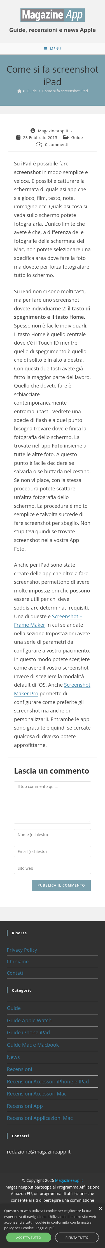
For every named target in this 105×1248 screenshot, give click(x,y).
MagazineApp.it (53, 130)
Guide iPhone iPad (28, 1032)
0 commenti (57, 144)
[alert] (52, 1226)
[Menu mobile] (52, 48)
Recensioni (19, 1069)
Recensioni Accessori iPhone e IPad (48, 1081)
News (13, 1057)
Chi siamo (18, 961)
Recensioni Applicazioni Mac (40, 1118)
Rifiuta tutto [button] (77, 1237)
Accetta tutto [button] (28, 1237)
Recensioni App (25, 1105)
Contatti (16, 973)
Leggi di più (45, 1228)
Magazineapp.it (69, 1180)
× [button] (100, 1209)
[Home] (19, 90)
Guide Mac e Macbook (33, 1044)
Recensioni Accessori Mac (36, 1093)
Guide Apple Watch (29, 1020)
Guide (77, 137)
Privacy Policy (22, 950)
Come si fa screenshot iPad (65, 90)
